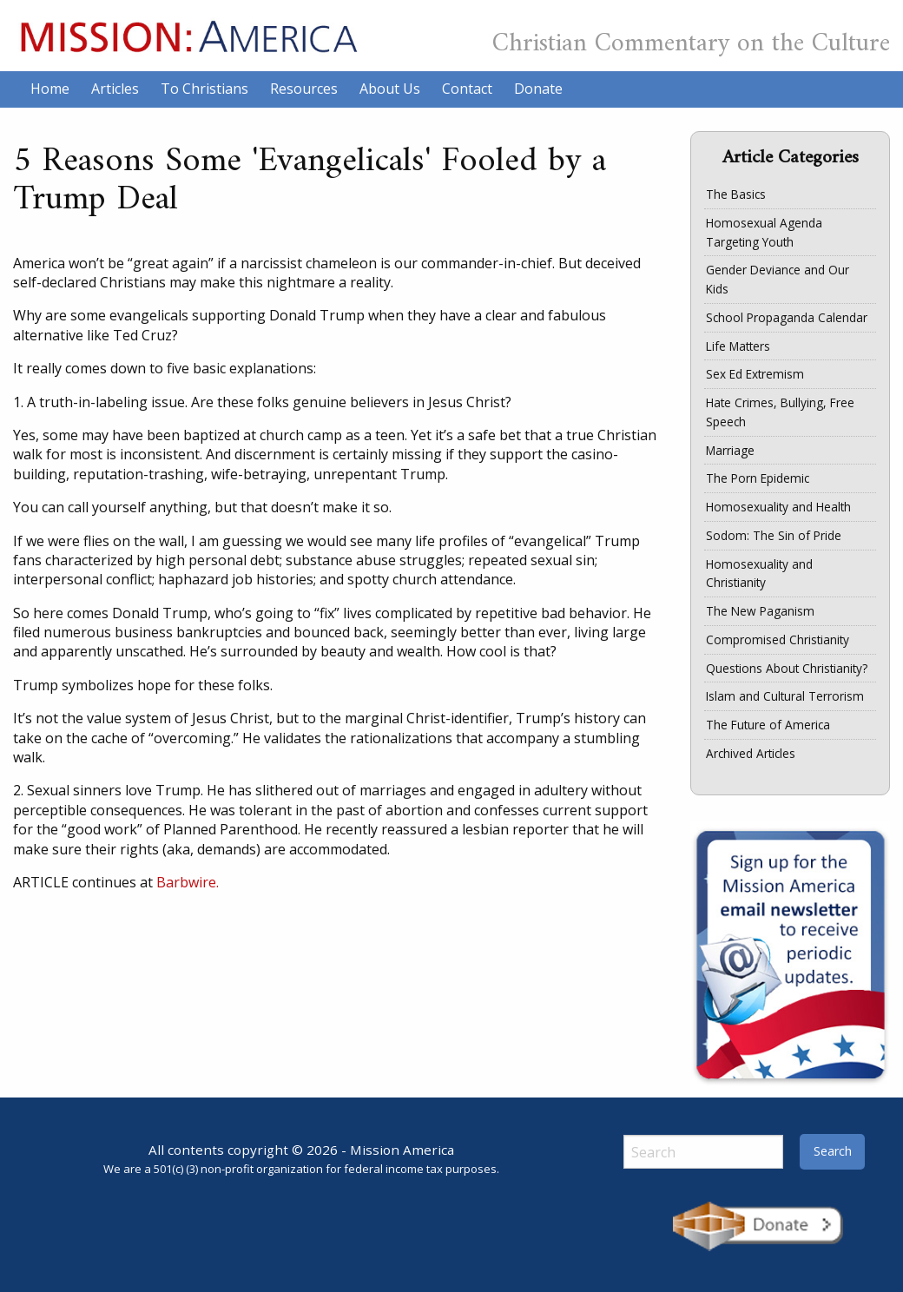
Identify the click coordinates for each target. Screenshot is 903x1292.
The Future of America (768, 724)
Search (833, 1151)
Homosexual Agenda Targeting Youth (764, 232)
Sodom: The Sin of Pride (773, 535)
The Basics (736, 194)
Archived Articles (750, 753)
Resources (304, 88)
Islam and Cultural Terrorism (785, 696)
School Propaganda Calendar (786, 317)
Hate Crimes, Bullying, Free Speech (780, 412)
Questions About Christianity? (786, 668)
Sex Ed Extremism (755, 374)
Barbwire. (187, 882)
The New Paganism (760, 611)
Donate (538, 88)
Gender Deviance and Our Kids (777, 279)
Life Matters (738, 346)
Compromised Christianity (777, 639)
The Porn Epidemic (757, 478)
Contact (467, 88)
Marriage (730, 450)
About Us (389, 88)
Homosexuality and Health (778, 506)
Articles (115, 88)
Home (49, 88)
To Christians (204, 88)
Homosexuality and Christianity (759, 573)
